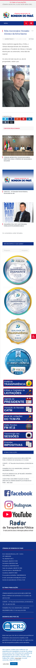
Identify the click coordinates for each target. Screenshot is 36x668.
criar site (14, 635)
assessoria (15, 638)
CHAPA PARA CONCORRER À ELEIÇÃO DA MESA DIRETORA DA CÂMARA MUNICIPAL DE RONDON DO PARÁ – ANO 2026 (16, 480)
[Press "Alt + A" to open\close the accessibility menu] (33, 336)
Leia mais (18, 658)
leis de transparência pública (10, 642)
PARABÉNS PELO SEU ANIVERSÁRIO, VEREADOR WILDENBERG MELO (15, 225)
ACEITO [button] (13, 663)
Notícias (31, 39)
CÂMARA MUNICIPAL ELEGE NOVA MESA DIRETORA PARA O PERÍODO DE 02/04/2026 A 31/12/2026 (18, 4)
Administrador (9, 39)
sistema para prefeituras (26, 635)
